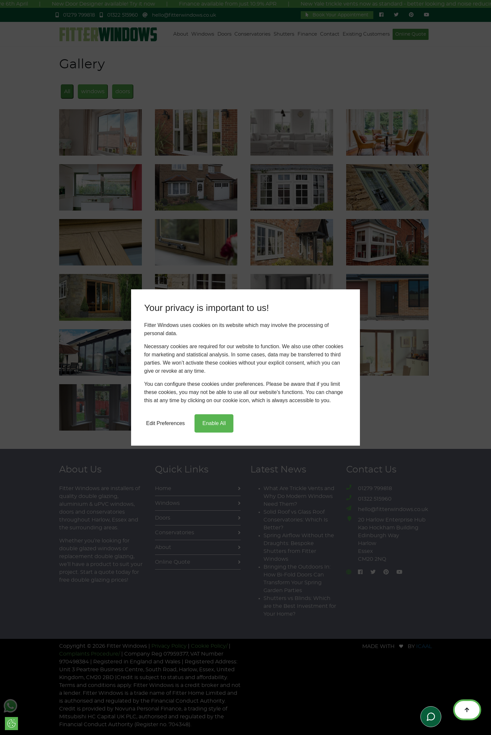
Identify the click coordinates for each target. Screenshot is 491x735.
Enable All (214, 423)
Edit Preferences (165, 423)
